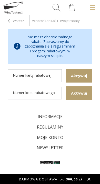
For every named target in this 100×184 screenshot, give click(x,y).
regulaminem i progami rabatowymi (52, 48)
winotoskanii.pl (44, 20)
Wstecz (16, 21)
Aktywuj (79, 75)
